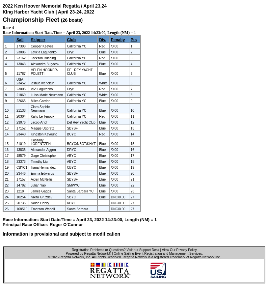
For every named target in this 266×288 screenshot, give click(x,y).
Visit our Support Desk (142, 250)
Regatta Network (72, 257)
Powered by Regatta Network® (88, 253)
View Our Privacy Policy (179, 250)
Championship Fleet (31, 19)
